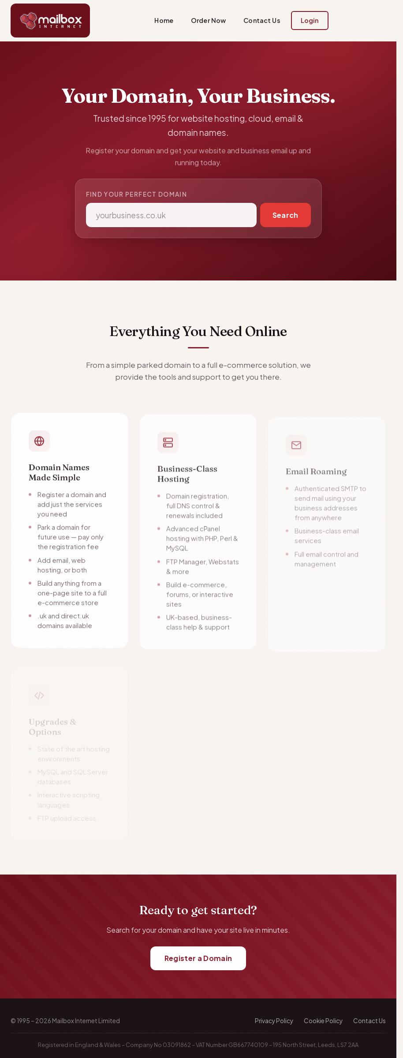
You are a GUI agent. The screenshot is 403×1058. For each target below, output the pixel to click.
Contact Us (261, 20)
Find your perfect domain (136, 194)
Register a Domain (198, 958)
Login (310, 20)
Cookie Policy (323, 1020)
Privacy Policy (274, 1020)
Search (285, 215)
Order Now (208, 20)
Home (163, 20)
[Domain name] (171, 215)
